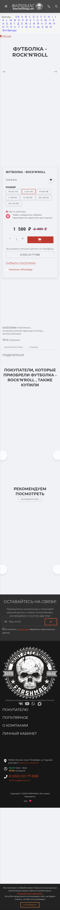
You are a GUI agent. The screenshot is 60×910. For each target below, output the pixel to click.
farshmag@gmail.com (19, 780)
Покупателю (15, 710)
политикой (23, 629)
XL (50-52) (27, 197)
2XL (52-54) (44, 197)
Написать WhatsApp (19, 269)
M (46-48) (43, 191)
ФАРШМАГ (14, 340)
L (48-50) (12, 197)
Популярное (15, 718)
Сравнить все (30, 499)
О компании (15, 725)
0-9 (17, 16)
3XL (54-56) (13, 203)
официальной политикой (29, 893)
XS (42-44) (13, 191)
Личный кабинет (20, 733)
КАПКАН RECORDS (11, 334)
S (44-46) (28, 191)
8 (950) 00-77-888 (30, 254)
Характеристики (13, 347)
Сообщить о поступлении (21, 263)
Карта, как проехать (29, 763)
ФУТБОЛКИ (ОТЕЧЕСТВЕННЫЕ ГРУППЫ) (22, 331)
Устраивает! (30, 905)
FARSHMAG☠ (24, 327)
